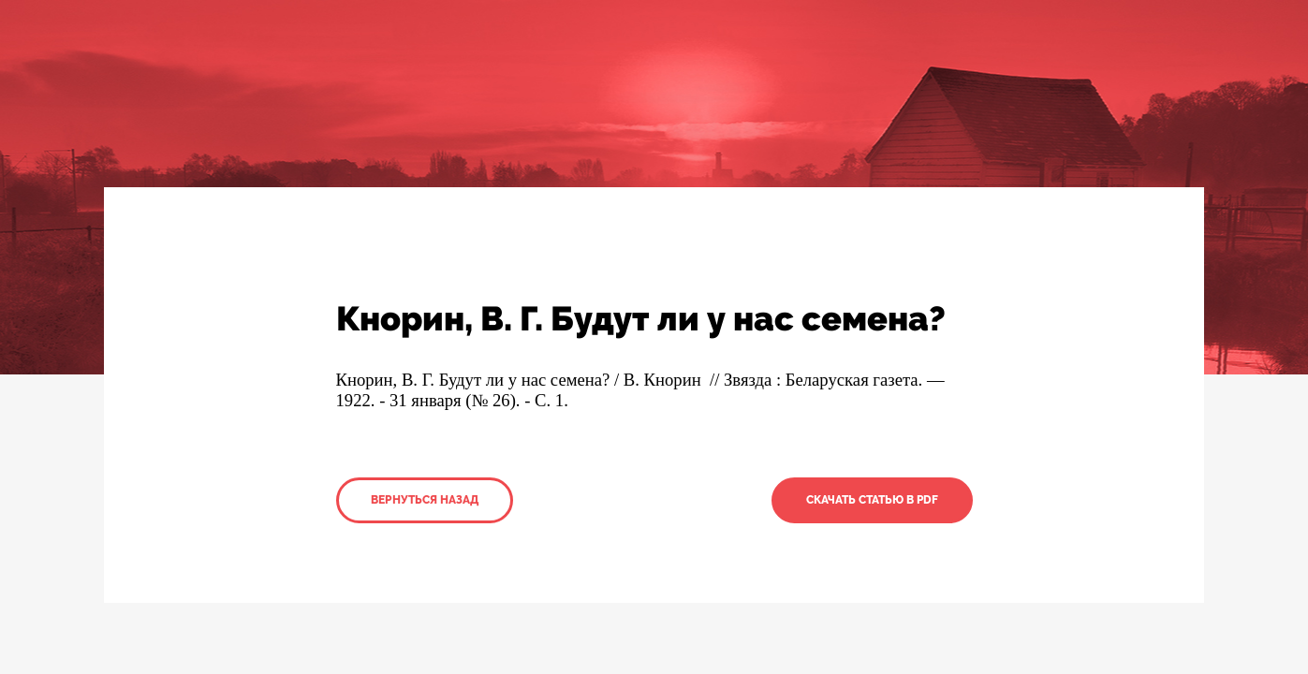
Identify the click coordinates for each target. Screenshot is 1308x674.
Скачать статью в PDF (872, 499)
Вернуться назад (424, 499)
